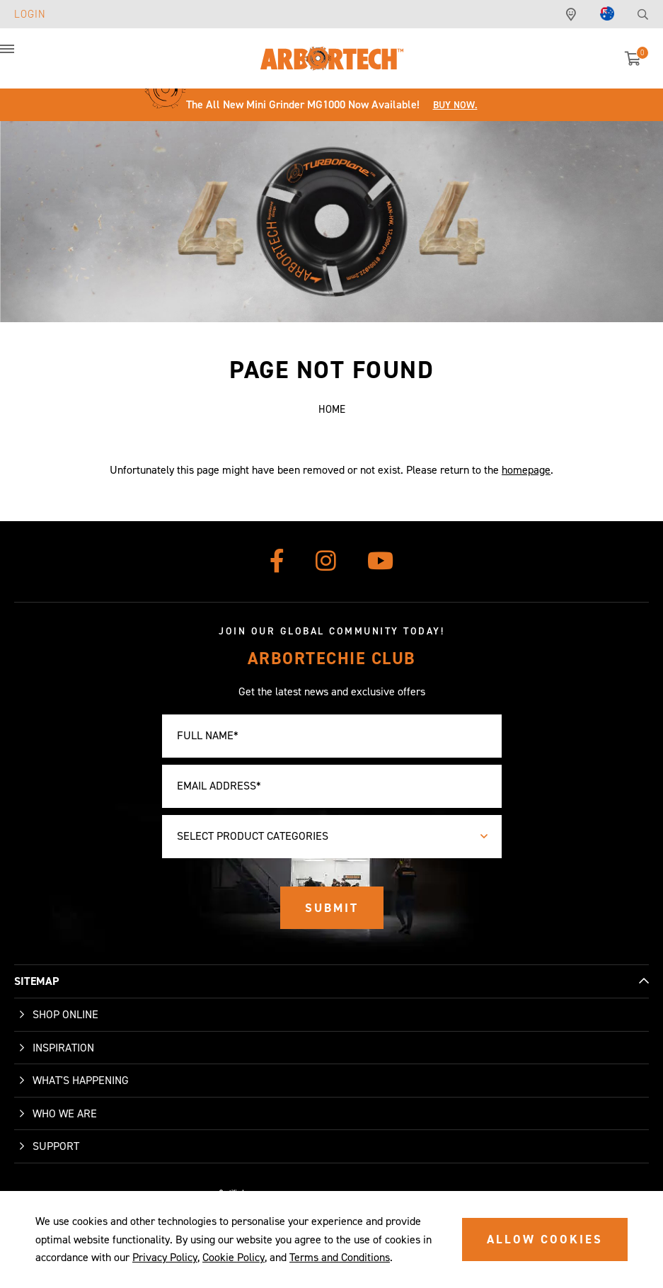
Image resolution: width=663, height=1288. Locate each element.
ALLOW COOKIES (545, 1239)
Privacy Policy (164, 1257)
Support (56, 1146)
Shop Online (65, 1014)
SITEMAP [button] (36, 981)
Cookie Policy (233, 1257)
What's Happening (81, 1080)
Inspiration (63, 1047)
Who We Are (65, 1113)
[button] (21, 56)
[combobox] (332, 836)
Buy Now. (455, 105)
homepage (526, 469)
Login (30, 14)
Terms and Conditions (339, 1257)
